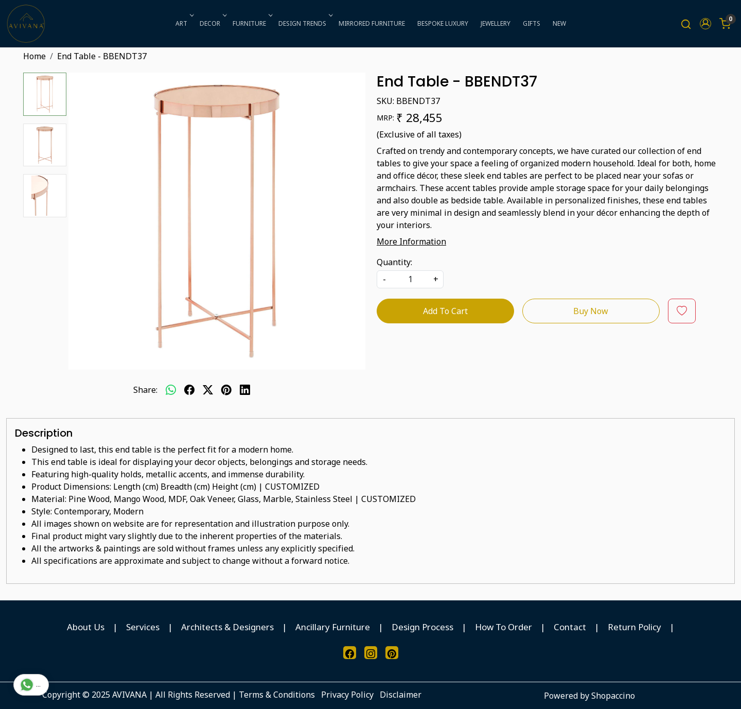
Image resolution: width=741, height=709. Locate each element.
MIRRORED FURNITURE (372, 23)
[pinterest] (226, 390)
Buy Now (590, 311)
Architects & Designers (227, 627)
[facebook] (189, 390)
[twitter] (208, 390)
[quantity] (410, 279)
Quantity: (394, 262)
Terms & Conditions (277, 694)
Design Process (422, 627)
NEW (559, 23)
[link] (686, 24)
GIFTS (531, 23)
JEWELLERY (495, 23)
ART (183, 23)
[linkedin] (245, 390)
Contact (570, 627)
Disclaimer (400, 694)
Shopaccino (613, 695)
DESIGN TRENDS (304, 23)
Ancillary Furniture (332, 627)
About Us (85, 627)
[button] (705, 23)
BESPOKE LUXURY (442, 23)
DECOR (212, 23)
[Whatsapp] (171, 390)
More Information (411, 241)
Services (143, 627)
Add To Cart (445, 311)
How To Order (503, 627)
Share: (145, 389)
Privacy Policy (347, 694)
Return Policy (634, 627)
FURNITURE (252, 23)
